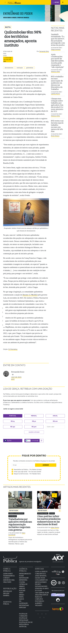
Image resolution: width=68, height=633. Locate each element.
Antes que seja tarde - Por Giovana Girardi (27, 472)
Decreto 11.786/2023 (30, 295)
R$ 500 (34, 427)
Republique (7, 590)
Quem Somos (8, 573)
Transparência (9, 575)
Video (21, 592)
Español (6, 594)
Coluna (22, 581)
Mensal (34, 416)
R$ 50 (34, 421)
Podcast (22, 589)
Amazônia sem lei (41, 594)
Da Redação (23, 602)
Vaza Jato (38, 604)
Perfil (21, 596)
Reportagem (24, 577)
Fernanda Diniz (44, 51)
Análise (22, 587)
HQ (20, 600)
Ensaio (21, 594)
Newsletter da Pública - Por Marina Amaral (27, 470)
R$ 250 (12, 427)
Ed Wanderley (12, 349)
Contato (6, 577)
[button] (5, 2)
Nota (8, 27)
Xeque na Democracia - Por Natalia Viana (27, 474)
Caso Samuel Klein (42, 592)
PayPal (7, 441)
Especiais (22, 606)
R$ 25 (13, 421)
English (6, 592)
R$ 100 (55, 421)
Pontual (12, 416)
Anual (55, 416)
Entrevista (23, 579)
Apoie (55, 2)
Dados (21, 598)
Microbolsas (24, 604)
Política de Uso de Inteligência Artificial (25, 623)
